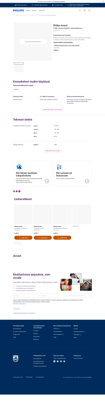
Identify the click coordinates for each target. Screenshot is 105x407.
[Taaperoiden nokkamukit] (22, 15)
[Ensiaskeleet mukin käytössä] (19, 67)
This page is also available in (45, 1)
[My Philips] (85, 10)
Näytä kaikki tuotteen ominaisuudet (52, 122)
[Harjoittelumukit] (34, 15)
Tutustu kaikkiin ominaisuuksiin (63, 42)
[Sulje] (103, 1)
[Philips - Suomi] (14, 15)
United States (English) (59, 1)
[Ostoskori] (89, 10)
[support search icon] (80, 10)
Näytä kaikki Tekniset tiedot (52, 163)
